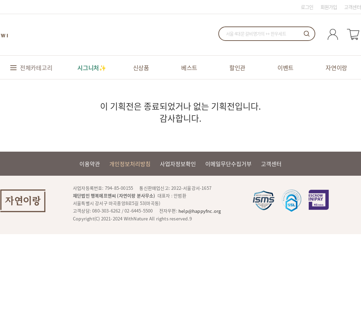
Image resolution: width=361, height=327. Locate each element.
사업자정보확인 (178, 164)
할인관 (237, 67)
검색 (307, 34)
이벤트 (285, 67)
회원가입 (328, 6)
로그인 (307, 6)
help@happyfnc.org (199, 211)
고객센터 (352, 6)
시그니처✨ (91, 67)
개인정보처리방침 (130, 164)
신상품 (141, 67)
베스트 (189, 67)
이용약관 (89, 164)
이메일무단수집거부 (228, 164)
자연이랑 (336, 67)
